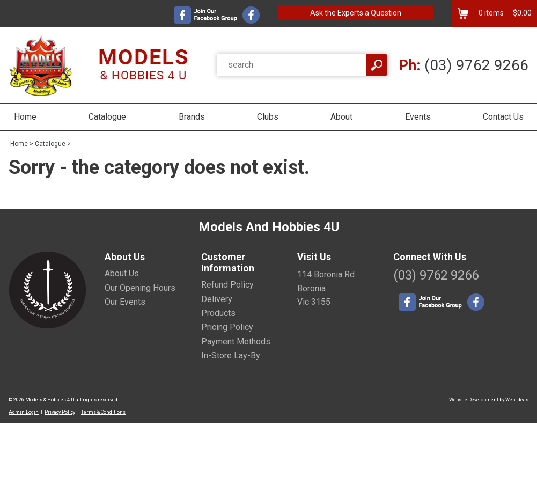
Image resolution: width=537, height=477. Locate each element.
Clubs (267, 117)
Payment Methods (235, 341)
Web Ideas (516, 399)
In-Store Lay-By (230, 355)
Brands (192, 117)
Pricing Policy (227, 327)
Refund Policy (227, 285)
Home (25, 117)
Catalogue (107, 117)
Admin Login (24, 412)
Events (418, 117)
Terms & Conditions (103, 412)
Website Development (473, 399)
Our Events (125, 302)
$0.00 (521, 13)
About (341, 117)
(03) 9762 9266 (463, 65)
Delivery (216, 299)
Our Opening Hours (140, 288)
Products (218, 313)
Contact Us (503, 117)
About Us (122, 273)
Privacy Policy (60, 412)
